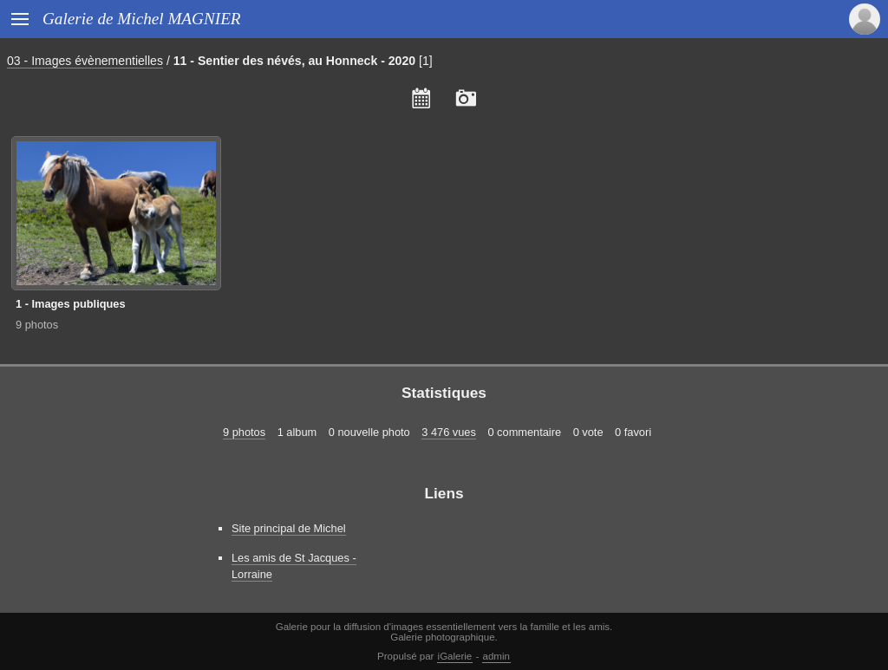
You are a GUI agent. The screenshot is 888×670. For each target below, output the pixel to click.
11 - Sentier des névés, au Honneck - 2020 (294, 61)
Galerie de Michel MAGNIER (141, 19)
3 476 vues (448, 432)
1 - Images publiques (71, 303)
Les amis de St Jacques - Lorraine (294, 566)
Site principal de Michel (289, 528)
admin (496, 656)
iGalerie (455, 656)
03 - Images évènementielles (85, 61)
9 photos (37, 324)
